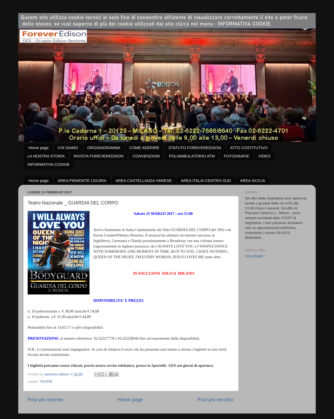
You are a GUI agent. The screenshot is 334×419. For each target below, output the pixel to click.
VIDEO (264, 156)
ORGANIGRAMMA (103, 147)
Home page (38, 147)
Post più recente (45, 399)
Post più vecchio (215, 399)
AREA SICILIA (252, 180)
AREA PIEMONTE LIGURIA (82, 180)
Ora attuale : (255, 256)
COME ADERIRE (144, 147)
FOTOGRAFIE (236, 156)
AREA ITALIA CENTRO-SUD (206, 180)
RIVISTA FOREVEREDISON (99, 156)
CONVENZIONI (146, 156)
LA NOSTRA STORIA (46, 156)
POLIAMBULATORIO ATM (192, 156)
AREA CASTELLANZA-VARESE (144, 180)
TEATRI (46, 381)
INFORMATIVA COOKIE (48, 164)
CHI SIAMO (68, 147)
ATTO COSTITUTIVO (249, 147)
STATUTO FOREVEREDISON (194, 147)
